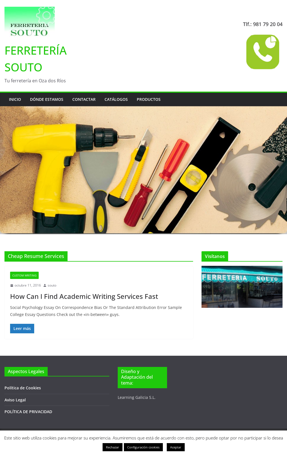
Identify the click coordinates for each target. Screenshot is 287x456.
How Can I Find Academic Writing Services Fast (84, 296)
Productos (149, 99)
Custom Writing (24, 275)
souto (52, 285)
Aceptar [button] (175, 447)
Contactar (84, 99)
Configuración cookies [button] (143, 447)
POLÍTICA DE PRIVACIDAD (28, 411)
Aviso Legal (15, 400)
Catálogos (116, 99)
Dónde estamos (46, 99)
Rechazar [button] (112, 447)
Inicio (15, 99)
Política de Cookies (22, 387)
